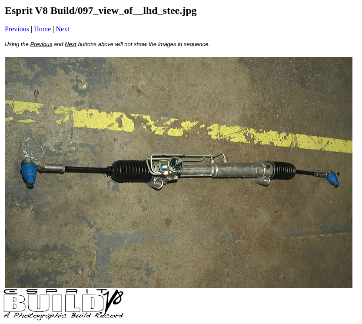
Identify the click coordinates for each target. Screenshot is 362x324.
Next (63, 29)
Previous (17, 29)
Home (42, 29)
